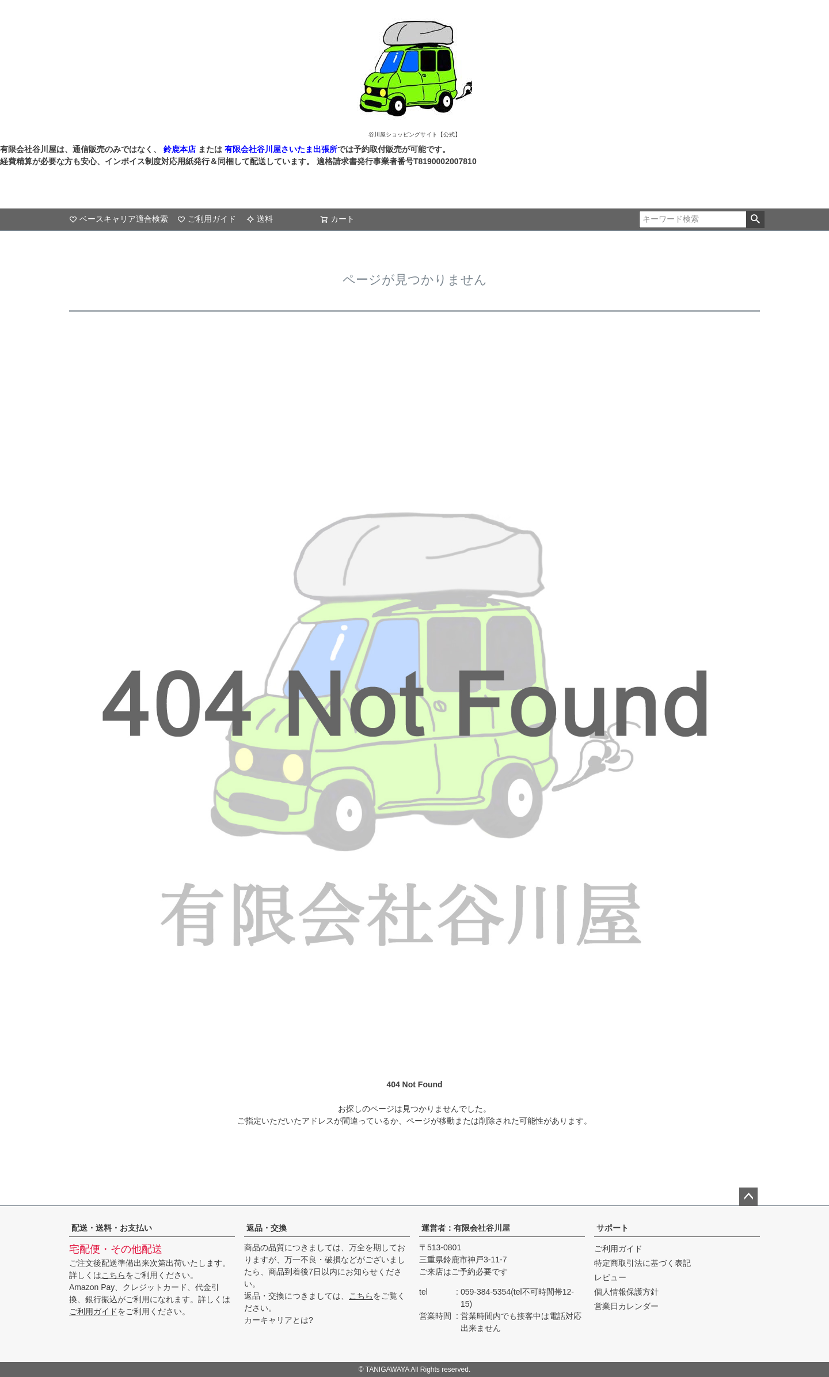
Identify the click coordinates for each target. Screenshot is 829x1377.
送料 (259, 218)
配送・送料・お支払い (111, 1227)
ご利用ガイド (206, 218)
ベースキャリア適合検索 (118, 218)
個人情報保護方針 (626, 1291)
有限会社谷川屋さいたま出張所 (279, 149)
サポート (612, 1227)
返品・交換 (266, 1227)
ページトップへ (748, 1197)
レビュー (610, 1277)
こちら (113, 1275)
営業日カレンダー (626, 1306)
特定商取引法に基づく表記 (642, 1263)
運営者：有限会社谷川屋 (465, 1227)
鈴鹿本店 (179, 149)
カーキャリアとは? (278, 1320)
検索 (755, 219)
